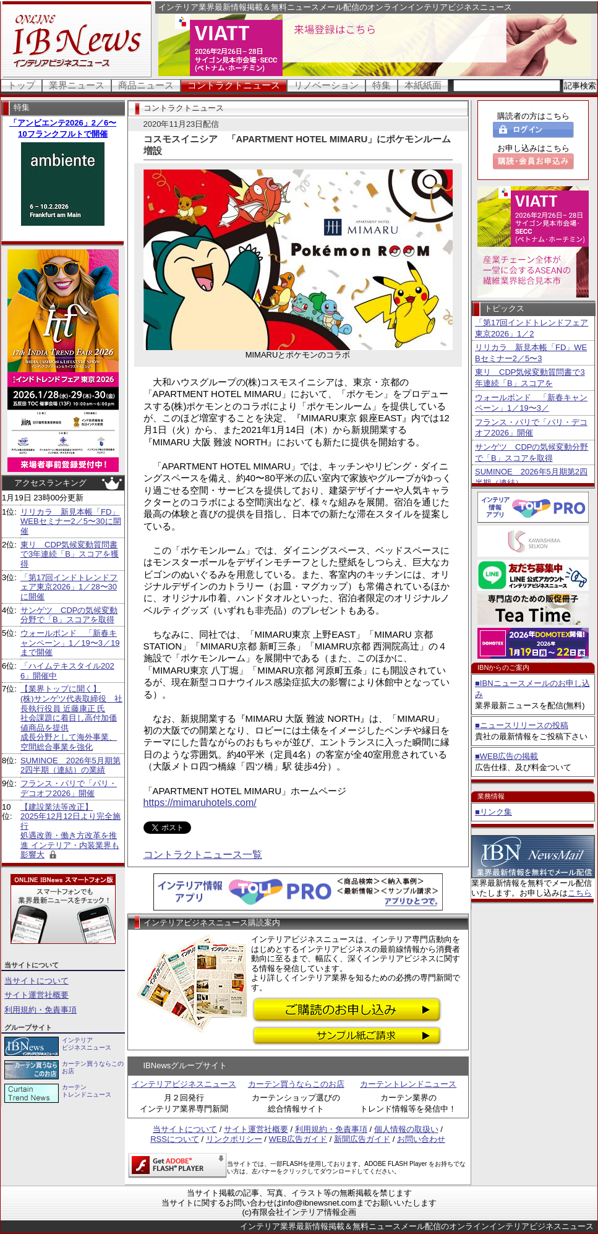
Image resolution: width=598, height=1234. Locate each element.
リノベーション (326, 85)
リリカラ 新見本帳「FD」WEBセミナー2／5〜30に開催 (70, 521)
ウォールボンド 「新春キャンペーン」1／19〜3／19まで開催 (69, 642)
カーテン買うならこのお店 (296, 1084)
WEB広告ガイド (298, 1139)
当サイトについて (36, 980)
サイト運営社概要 (36, 995)
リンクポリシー (234, 1139)
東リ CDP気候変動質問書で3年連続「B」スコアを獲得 (69, 554)
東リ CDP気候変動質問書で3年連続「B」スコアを (530, 377)
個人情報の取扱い (406, 1129)
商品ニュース (146, 85)
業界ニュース (77, 85)
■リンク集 (493, 811)
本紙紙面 (423, 85)
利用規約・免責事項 (40, 1009)
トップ (21, 85)
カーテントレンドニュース (408, 1084)
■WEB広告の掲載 (506, 756)
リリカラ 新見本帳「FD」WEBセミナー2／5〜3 (531, 353)
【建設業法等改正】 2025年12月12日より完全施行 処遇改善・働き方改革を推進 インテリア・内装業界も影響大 (70, 831)
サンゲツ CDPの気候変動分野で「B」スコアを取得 (68, 615)
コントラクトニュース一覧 (202, 854)
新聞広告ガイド (362, 1139)
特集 (381, 85)
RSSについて (174, 1139)
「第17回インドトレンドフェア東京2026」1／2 (531, 328)
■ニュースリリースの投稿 (521, 725)
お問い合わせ (421, 1139)
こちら (580, 893)
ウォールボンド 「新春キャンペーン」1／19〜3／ (531, 403)
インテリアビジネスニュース (184, 1084)
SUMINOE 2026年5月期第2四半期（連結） (531, 477)
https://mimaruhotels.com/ (200, 802)
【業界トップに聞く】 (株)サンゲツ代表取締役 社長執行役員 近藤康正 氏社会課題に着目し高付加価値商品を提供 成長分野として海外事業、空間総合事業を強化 (71, 718)
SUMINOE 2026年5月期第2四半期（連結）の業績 (70, 765)
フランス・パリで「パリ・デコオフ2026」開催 (68, 788)
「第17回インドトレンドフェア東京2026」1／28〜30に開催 (68, 587)
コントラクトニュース (233, 85)
